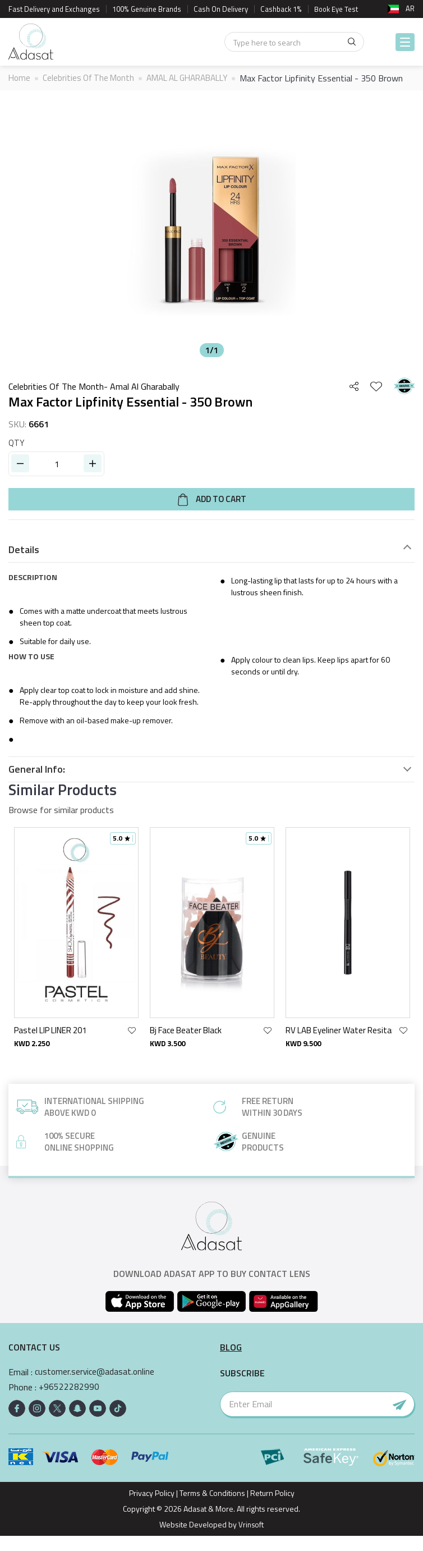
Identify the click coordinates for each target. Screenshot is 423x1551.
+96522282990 (69, 1402)
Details (23, 565)
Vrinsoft (250, 1539)
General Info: (36, 784)
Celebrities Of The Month (91, 78)
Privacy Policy (151, 1508)
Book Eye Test (336, 9)
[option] (211, 244)
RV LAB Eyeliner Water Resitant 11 (339, 1045)
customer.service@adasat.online (96, 1387)
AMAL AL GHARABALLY (196, 78)
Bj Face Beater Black (186, 1045)
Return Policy (272, 1508)
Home (19, 78)
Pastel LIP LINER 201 (50, 1045)
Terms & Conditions (212, 1508)
